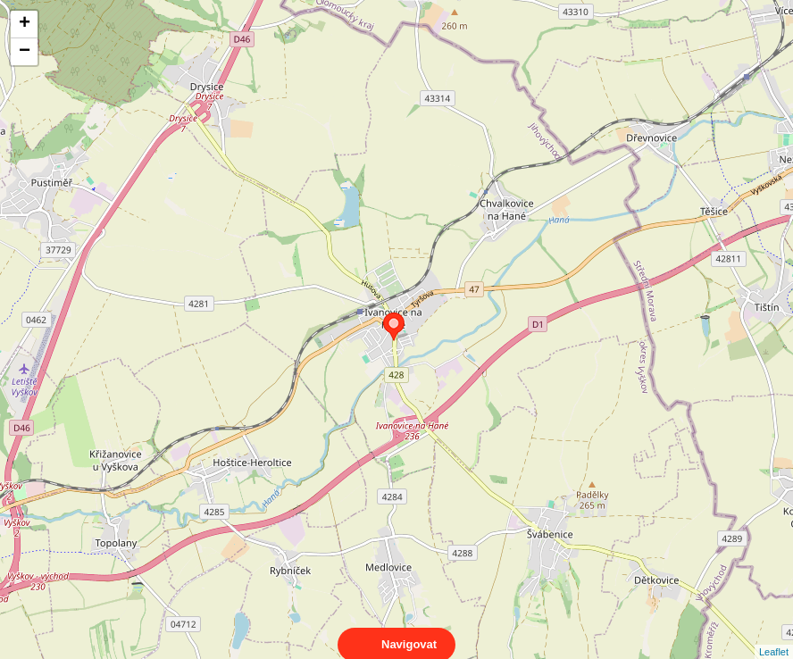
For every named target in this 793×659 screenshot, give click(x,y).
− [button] (24, 51)
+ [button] (24, 24)
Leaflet (774, 635)
